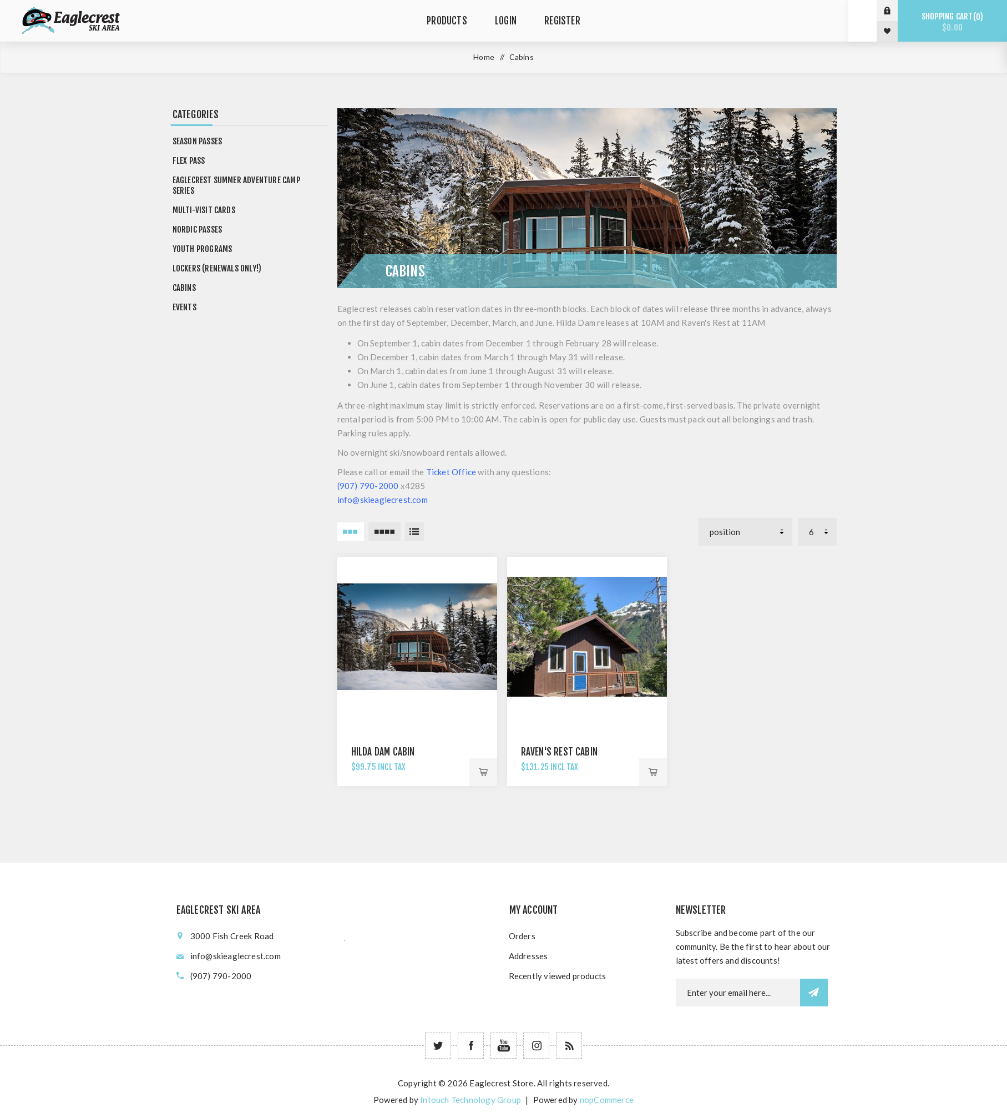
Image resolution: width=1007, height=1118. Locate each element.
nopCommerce (607, 1100)
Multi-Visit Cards (204, 210)
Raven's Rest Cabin (559, 752)
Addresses (528, 956)
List (414, 531)
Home (483, 57)
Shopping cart (952, 22)
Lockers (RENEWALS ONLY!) (217, 268)
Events (184, 307)
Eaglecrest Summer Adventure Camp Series (236, 185)
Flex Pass (189, 160)
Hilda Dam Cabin (383, 752)
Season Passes (197, 141)
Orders (522, 936)
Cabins (184, 288)
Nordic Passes (197, 229)
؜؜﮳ (344, 936)
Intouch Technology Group (470, 1100)
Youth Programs (202, 249)
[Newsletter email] (738, 992)
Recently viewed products (557, 976)
